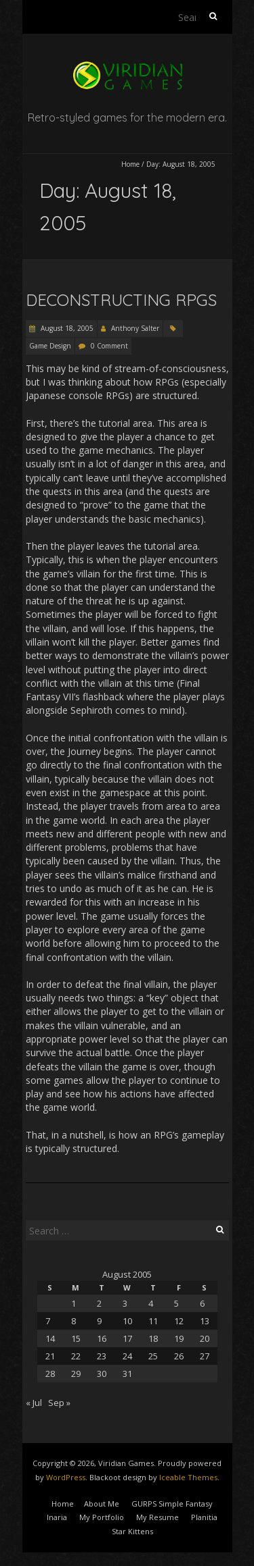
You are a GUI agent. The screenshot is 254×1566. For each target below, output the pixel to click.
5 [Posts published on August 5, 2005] (176, 1303)
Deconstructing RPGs (121, 300)
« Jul (34, 1403)
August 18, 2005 (66, 328)
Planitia (204, 1517)
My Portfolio (101, 1517)
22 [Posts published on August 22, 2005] (76, 1356)
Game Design (50, 345)
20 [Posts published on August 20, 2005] (204, 1338)
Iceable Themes (188, 1477)
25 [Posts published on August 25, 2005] (153, 1356)
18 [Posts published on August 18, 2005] (153, 1338)
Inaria (57, 1517)
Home (130, 164)
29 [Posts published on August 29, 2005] (76, 1373)
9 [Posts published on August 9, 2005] (99, 1321)
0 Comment (109, 345)
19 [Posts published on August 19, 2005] (179, 1338)
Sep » (59, 1403)
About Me (101, 1503)
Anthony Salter (135, 328)
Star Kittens (132, 1531)
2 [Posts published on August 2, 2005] (99, 1303)
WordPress (65, 1477)
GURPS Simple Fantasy (172, 1503)
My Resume (157, 1517)
